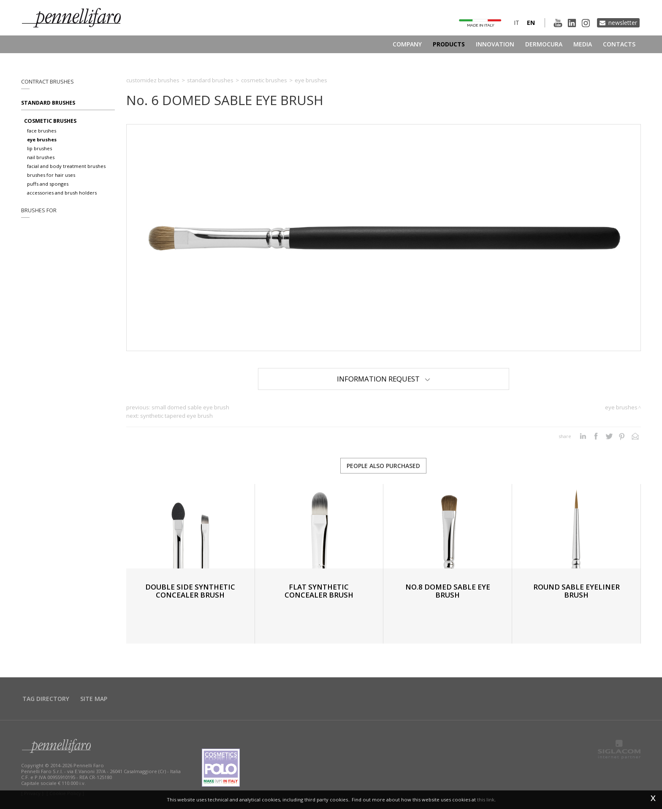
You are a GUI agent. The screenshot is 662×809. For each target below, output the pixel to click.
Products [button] (449, 44)
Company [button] (407, 44)
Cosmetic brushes (50, 120)
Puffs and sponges (47, 184)
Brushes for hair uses (51, 175)
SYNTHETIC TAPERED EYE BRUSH (176, 415)
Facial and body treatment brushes (66, 166)
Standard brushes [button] (48, 102)
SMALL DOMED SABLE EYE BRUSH (190, 407)
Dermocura (543, 44)
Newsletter (622, 23)
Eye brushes (42, 139)
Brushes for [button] (39, 210)
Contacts (619, 44)
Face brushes (41, 130)
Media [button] (582, 44)
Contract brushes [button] (47, 81)
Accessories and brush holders (62, 192)
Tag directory (45, 699)
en (531, 23)
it (516, 23)
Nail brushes (40, 157)
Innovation (495, 44)
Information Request (383, 379)
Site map (93, 699)
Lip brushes (39, 148)
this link (485, 799)
